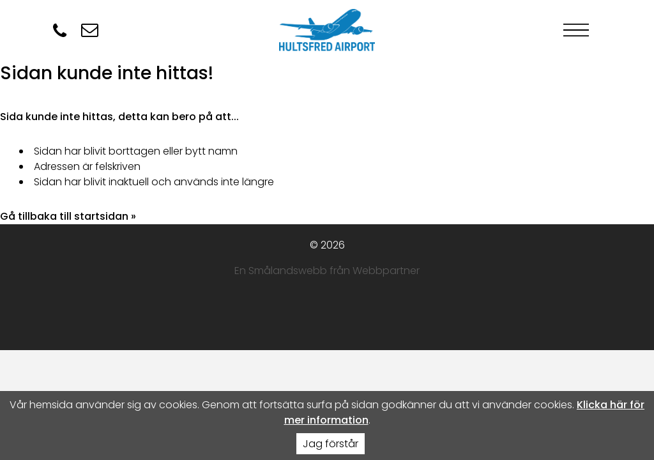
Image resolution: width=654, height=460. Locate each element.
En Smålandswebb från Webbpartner (327, 270)
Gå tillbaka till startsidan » (68, 216)
